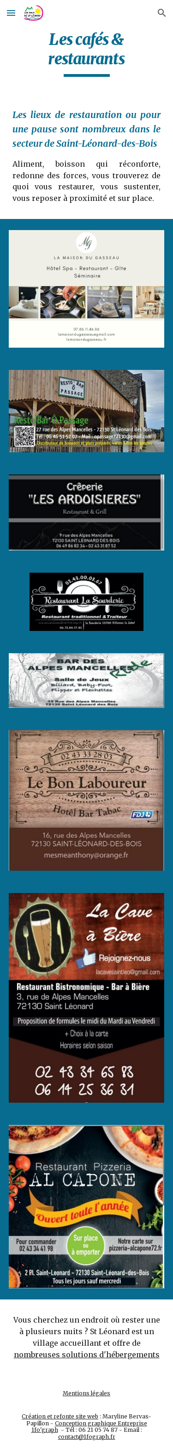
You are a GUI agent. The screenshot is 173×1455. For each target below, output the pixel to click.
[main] (87, 53)
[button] (11, 12)
